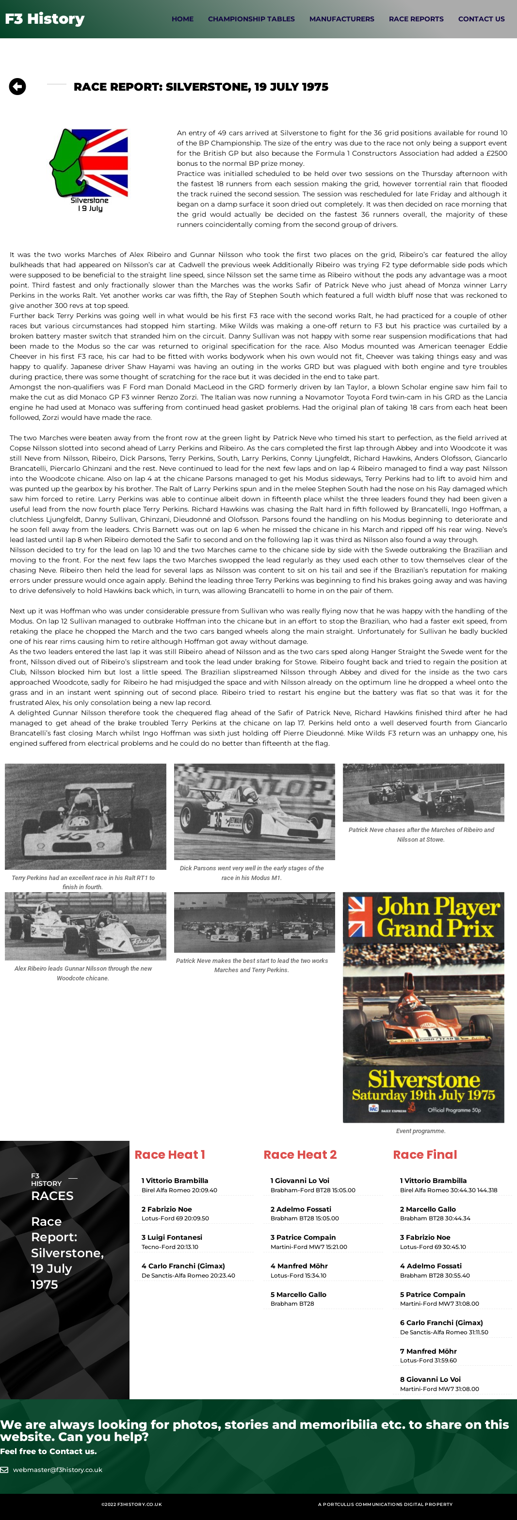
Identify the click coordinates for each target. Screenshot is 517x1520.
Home (183, 19)
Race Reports (416, 19)
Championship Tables (251, 19)
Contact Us (481, 19)
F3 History (44, 19)
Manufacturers (341, 19)
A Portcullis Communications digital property (385, 1504)
